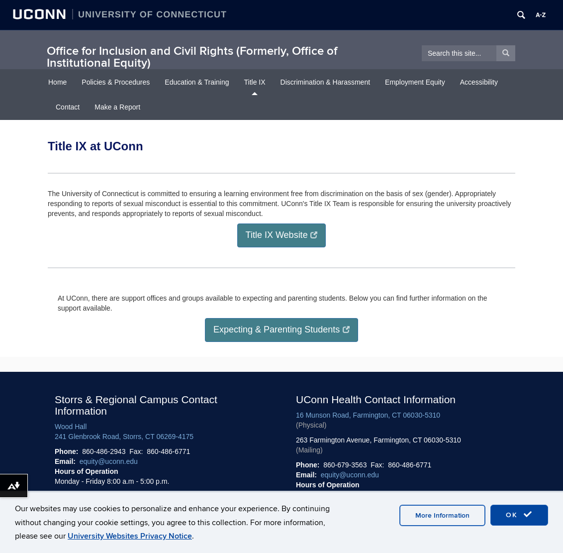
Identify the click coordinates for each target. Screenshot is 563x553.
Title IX (255, 82)
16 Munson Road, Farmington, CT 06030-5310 (368, 415)
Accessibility (479, 82)
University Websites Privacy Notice (130, 536)
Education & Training (197, 82)
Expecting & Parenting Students (281, 329)
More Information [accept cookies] (442, 515)
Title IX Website (282, 235)
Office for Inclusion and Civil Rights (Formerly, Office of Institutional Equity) (192, 57)
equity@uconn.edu (109, 461)
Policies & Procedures (116, 82)
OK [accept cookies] (519, 514)
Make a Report (117, 107)
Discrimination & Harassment (326, 82)
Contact (68, 107)
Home (57, 82)
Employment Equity (415, 82)
